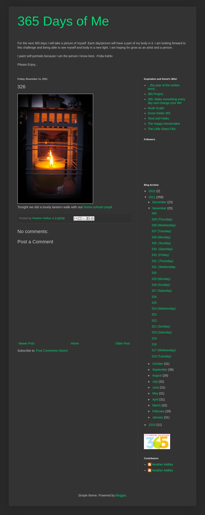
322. (154, 320)
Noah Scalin (156, 108)
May (155, 393)
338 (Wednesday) (164, 225)
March (157, 405)
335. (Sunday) (161, 243)
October (158, 363)
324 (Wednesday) (164, 308)
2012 (152, 191)
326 (154, 296)
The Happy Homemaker (164, 123)
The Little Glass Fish (162, 129)
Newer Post (26, 343)
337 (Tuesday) (161, 231)
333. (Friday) (160, 255)
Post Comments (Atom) (52, 350)
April (155, 399)
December (159, 202)
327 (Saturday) (162, 290)
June (156, 387)
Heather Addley (162, 464)
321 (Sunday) (161, 326)
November (159, 208)
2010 (152, 424)
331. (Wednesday (163, 267)
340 (154, 213)
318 (154, 344)
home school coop (97, 207)
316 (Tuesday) (161, 356)
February (158, 411)
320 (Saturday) (162, 332)
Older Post (122, 343)
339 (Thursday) (162, 219)
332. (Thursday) (162, 261)
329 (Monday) (161, 279)
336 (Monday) (161, 237)
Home (75, 343)
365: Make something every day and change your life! (166, 101)
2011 (152, 197)
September (160, 369)
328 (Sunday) (161, 284)
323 (154, 314)
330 (154, 273)
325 (154, 302)
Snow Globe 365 (159, 113)
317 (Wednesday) (164, 350)
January (158, 417)
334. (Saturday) (162, 249)
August (157, 375)
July (155, 381)
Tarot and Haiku (158, 118)
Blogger (121, 495)
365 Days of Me (63, 21)
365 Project (155, 94)
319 (154, 338)
